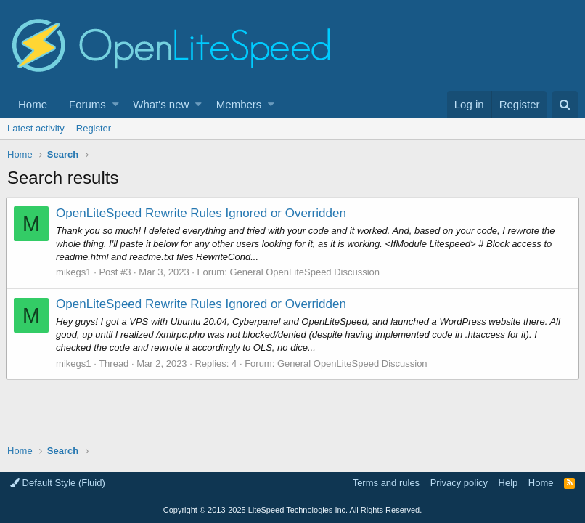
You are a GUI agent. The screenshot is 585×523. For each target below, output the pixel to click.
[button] (116, 104)
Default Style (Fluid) (57, 482)
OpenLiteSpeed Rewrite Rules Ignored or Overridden (202, 213)
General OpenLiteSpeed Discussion (306, 272)
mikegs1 (74, 272)
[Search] (565, 104)
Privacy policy (459, 482)
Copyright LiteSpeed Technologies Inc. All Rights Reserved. (292, 510)
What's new (161, 104)
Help (508, 482)
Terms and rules (386, 482)
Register (93, 128)
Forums (87, 104)
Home (32, 104)
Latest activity (36, 128)
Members (239, 104)
